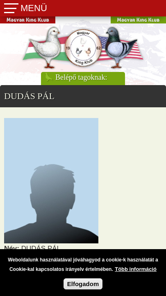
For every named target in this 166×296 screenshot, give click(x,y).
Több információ (136, 272)
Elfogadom (83, 287)
